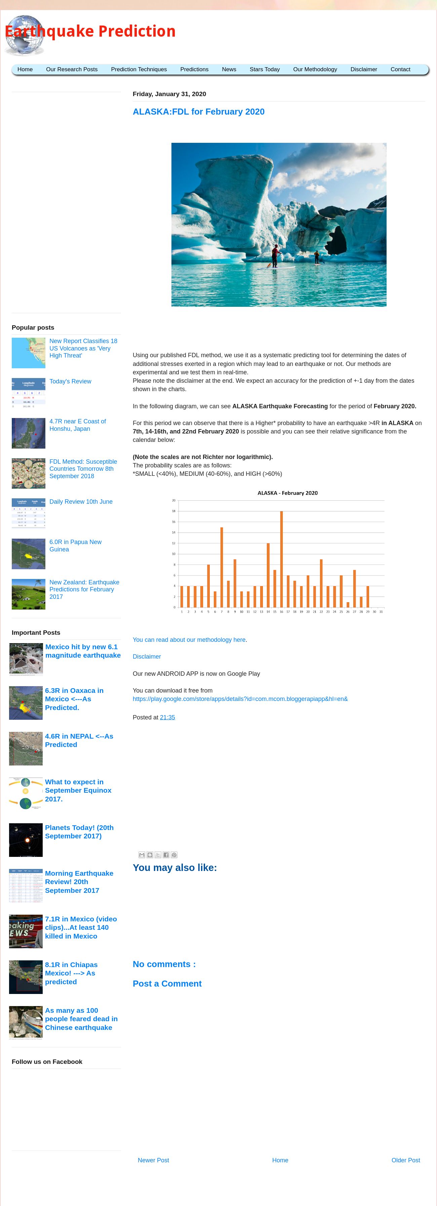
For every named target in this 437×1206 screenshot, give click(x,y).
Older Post (406, 1160)
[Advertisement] (279, 330)
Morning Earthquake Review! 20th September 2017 (79, 881)
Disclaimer (364, 69)
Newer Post (153, 1160)
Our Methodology (315, 69)
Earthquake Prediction (90, 31)
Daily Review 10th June (81, 501)
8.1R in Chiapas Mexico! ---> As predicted (71, 973)
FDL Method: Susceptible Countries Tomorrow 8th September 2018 (83, 469)
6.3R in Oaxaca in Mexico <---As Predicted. (74, 699)
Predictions (194, 69)
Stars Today (265, 69)
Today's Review (70, 381)
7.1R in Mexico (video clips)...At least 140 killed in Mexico (81, 927)
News (229, 69)
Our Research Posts (71, 69)
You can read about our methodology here (189, 639)
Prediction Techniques (139, 69)
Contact (400, 69)
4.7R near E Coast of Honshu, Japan (77, 425)
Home (25, 69)
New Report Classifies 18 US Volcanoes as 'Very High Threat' (83, 348)
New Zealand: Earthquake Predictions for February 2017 (84, 589)
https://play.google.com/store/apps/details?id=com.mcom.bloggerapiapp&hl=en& (240, 699)
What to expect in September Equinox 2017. (78, 790)
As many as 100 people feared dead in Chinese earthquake (81, 1018)
